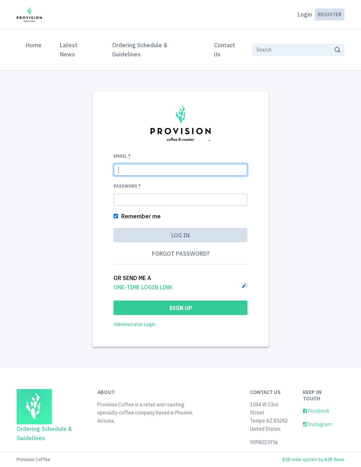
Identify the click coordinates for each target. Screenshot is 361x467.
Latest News (69, 50)
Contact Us (224, 50)
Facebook (316, 411)
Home (35, 44)
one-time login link (143, 287)
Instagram (317, 424)
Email (122, 156)
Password (127, 186)
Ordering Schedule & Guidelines (139, 50)
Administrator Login (134, 324)
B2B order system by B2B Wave (313, 459)
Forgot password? (180, 253)
